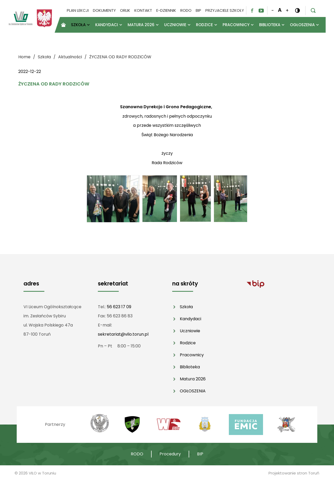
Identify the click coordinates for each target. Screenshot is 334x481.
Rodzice (188, 343)
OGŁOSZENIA (193, 391)
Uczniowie (190, 331)
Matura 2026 (193, 379)
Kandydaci (190, 319)
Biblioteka (190, 367)
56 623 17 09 (119, 307)
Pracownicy (192, 355)
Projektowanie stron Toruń (294, 473)
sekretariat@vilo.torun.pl (123, 334)
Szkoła (186, 307)
